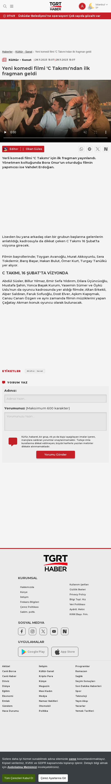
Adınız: (10, 390)
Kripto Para (46, 676)
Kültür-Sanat (46, 671)
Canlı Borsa (9, 671)
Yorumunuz (37, 408)
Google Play (33, 652)
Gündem (7, 706)
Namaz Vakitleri (48, 701)
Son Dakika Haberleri (88, 686)
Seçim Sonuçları (85, 681)
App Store (65, 652)
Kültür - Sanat (23, 51)
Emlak (6, 701)
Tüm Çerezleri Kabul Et (18, 778)
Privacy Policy (78, 594)
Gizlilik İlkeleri (78, 589)
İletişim (24, 597)
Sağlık (79, 676)
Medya (43, 696)
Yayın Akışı (81, 701)
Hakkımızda (27, 587)
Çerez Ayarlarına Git (53, 778)
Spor (78, 691)
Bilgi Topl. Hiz (78, 599)
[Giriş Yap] (82, 6)
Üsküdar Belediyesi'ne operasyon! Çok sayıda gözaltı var (59, 15)
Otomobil (44, 706)
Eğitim (6, 691)
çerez (72, 758)
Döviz (5, 681)
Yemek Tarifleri (84, 711)
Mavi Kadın (45, 691)
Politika (43, 711)
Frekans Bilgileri (29, 602)
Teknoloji (81, 696)
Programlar (82, 666)
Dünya (6, 686)
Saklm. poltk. (27, 612)
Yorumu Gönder (55, 454)
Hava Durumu (10, 711)
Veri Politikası (77, 604)
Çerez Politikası (29, 607)
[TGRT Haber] (55, 6)
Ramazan (81, 671)
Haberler (7, 51)
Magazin (44, 686)
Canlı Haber (9, 676)
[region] (55, 768)
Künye (23, 592)
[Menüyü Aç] (11, 6)
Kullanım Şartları (79, 584)
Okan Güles (34, 149)
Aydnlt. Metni (77, 609)
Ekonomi (7, 696)
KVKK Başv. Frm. (79, 614)
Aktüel (6, 666)
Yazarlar (80, 706)
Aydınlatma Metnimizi (22, 767)
